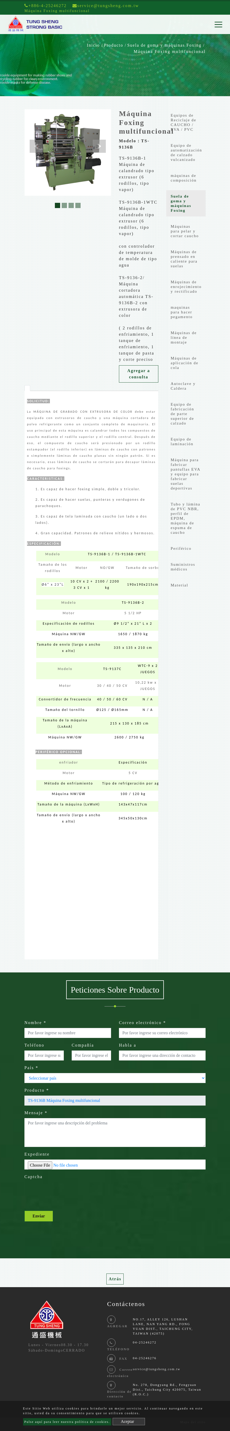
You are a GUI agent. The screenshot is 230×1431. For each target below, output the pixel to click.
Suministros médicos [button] (183, 566)
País (31, 1067)
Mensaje (36, 1113)
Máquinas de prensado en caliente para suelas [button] (184, 259)
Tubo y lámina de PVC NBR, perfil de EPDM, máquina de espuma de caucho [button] (185, 518)
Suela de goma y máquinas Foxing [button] (181, 203)
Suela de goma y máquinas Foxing (164, 45)
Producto (113, 45)
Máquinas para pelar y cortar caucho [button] (185, 231)
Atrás (115, 1279)
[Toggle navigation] (218, 24)
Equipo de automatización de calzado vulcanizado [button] (186, 152)
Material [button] (179, 585)
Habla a (127, 1045)
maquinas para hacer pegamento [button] (182, 312)
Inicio (93, 45)
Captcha (33, 1176)
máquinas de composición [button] (184, 177)
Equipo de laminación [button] (182, 441)
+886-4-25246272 (45, 5)
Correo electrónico (142, 1022)
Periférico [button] (181, 548)
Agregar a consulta (138, 373)
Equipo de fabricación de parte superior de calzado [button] (182, 413)
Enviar (39, 1216)
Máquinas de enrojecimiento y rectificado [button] (186, 286)
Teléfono (34, 1045)
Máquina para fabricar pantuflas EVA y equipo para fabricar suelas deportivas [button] (185, 474)
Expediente (37, 1154)
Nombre (35, 1022)
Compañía (83, 1045)
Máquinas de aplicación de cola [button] (184, 363)
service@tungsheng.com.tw (156, 1369)
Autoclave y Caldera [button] (183, 386)
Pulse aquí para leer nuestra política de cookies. (67, 1422)
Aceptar (127, 1421)
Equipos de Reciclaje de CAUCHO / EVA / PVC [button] (183, 122)
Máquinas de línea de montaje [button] (184, 337)
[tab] (27, 388)
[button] (36, 146)
